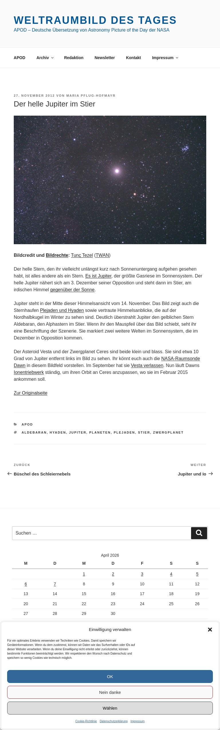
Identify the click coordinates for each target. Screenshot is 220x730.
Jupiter (77, 432)
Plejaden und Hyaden (62, 310)
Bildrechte (57, 255)
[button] (210, 629)
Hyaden (58, 432)
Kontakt (133, 57)
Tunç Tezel (82, 255)
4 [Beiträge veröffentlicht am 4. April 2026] (171, 574)
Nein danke (110, 692)
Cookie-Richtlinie (86, 721)
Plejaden (124, 432)
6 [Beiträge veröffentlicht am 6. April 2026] (26, 584)
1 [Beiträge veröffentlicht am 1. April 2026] (84, 574)
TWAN (102, 255)
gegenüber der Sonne (72, 289)
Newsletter (105, 57)
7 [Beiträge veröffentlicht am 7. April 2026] (55, 584)
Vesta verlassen (147, 365)
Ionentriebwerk (29, 372)
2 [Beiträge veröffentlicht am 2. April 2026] (113, 574)
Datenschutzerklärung (113, 721)
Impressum (137, 721)
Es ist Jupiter (98, 275)
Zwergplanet (168, 432)
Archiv (45, 57)
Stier (144, 432)
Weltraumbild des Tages (95, 20)
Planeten (100, 432)
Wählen (110, 708)
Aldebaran (34, 432)
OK (110, 676)
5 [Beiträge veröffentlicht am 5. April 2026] (197, 574)
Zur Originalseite (30, 393)
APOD (19, 57)
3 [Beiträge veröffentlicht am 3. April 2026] (142, 574)
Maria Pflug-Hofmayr (90, 95)
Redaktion (74, 57)
